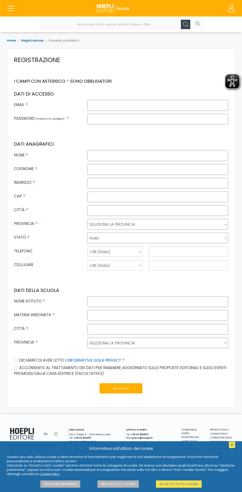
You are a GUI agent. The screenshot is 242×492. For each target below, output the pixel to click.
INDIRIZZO (23, 182)
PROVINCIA (24, 223)
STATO (20, 237)
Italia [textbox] (94, 238)
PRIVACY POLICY (219, 429)
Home (11, 40)
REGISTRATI (121, 388)
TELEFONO (23, 251)
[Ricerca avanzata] (196, 25)
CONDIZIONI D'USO (221, 437)
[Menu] (11, 8)
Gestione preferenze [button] (60, 484)
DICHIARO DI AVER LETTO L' (72, 360)
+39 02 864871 (82, 438)
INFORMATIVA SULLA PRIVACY (94, 360)
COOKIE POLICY (219, 433)
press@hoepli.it (142, 438)
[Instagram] (55, 434)
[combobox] (158, 224)
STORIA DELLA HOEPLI (189, 431)
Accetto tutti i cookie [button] (178, 484)
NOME (19, 155)
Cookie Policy (49, 474)
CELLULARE (23, 264)
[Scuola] (121, 8)
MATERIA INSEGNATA (32, 314)
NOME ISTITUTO (28, 301)
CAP (18, 196)
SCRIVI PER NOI (190, 437)
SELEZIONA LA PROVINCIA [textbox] (112, 224)
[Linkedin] (45, 434)
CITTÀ (19, 209)
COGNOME (24, 168)
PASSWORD (39, 118)
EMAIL (19, 104)
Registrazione (32, 40)
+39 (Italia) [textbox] (99, 251)
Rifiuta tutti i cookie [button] (118, 484)
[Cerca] (184, 25)
